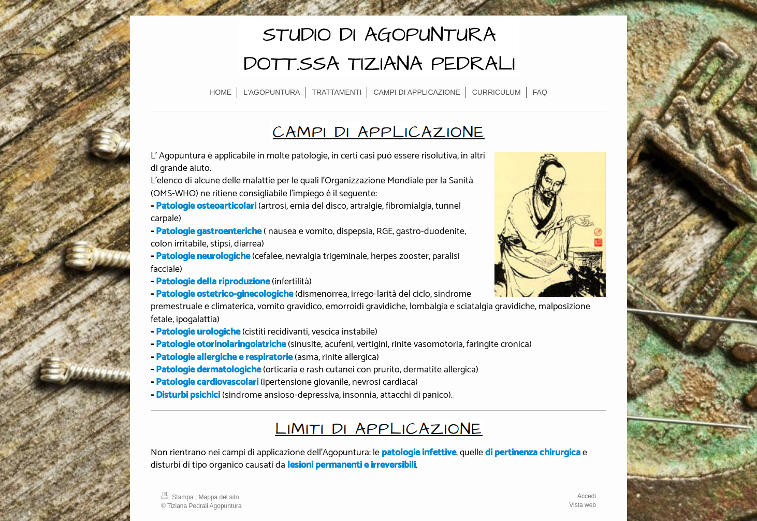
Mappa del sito (219, 497)
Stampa (178, 497)
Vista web (582, 505)
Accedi (586, 496)
